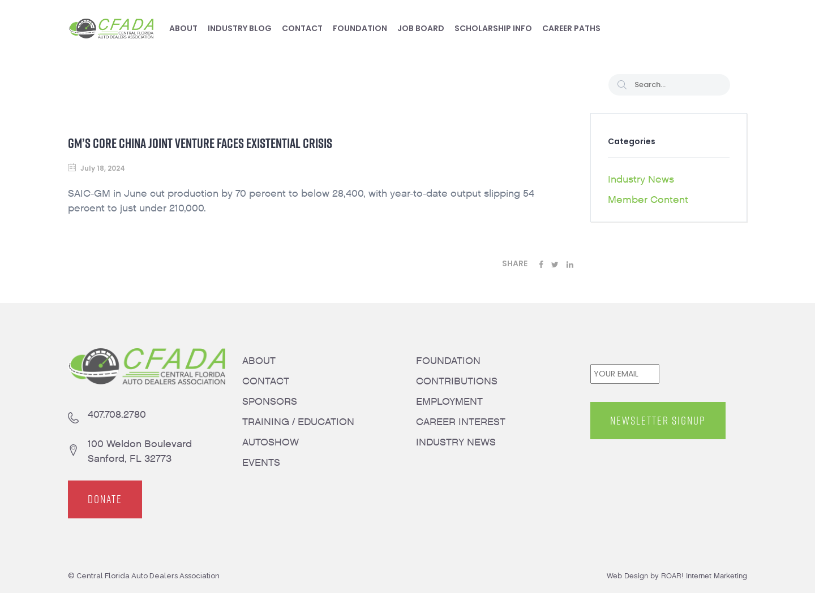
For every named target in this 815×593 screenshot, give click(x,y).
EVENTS (261, 462)
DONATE (105, 500)
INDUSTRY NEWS (456, 442)
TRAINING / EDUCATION (298, 421)
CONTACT (265, 381)
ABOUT (259, 360)
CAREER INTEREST (460, 421)
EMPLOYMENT (449, 401)
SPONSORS (269, 401)
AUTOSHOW (270, 442)
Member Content (648, 199)
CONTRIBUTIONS (456, 381)
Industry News (641, 179)
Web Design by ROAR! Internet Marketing (677, 576)
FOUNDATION (448, 360)
